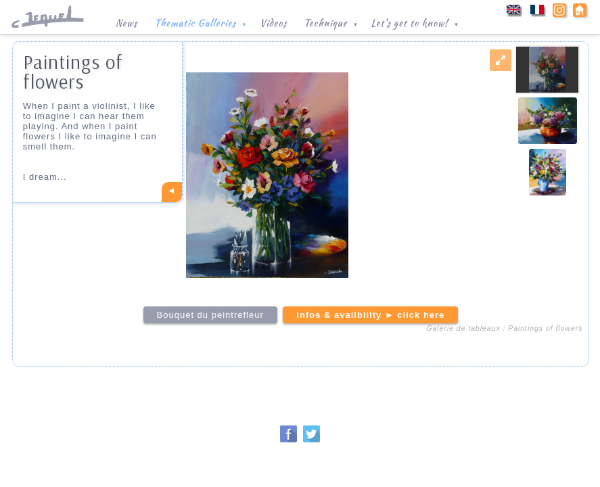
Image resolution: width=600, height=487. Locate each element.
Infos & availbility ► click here (370, 315)
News (126, 23)
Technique (332, 22)
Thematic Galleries (202, 22)
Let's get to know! (416, 22)
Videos (273, 23)
